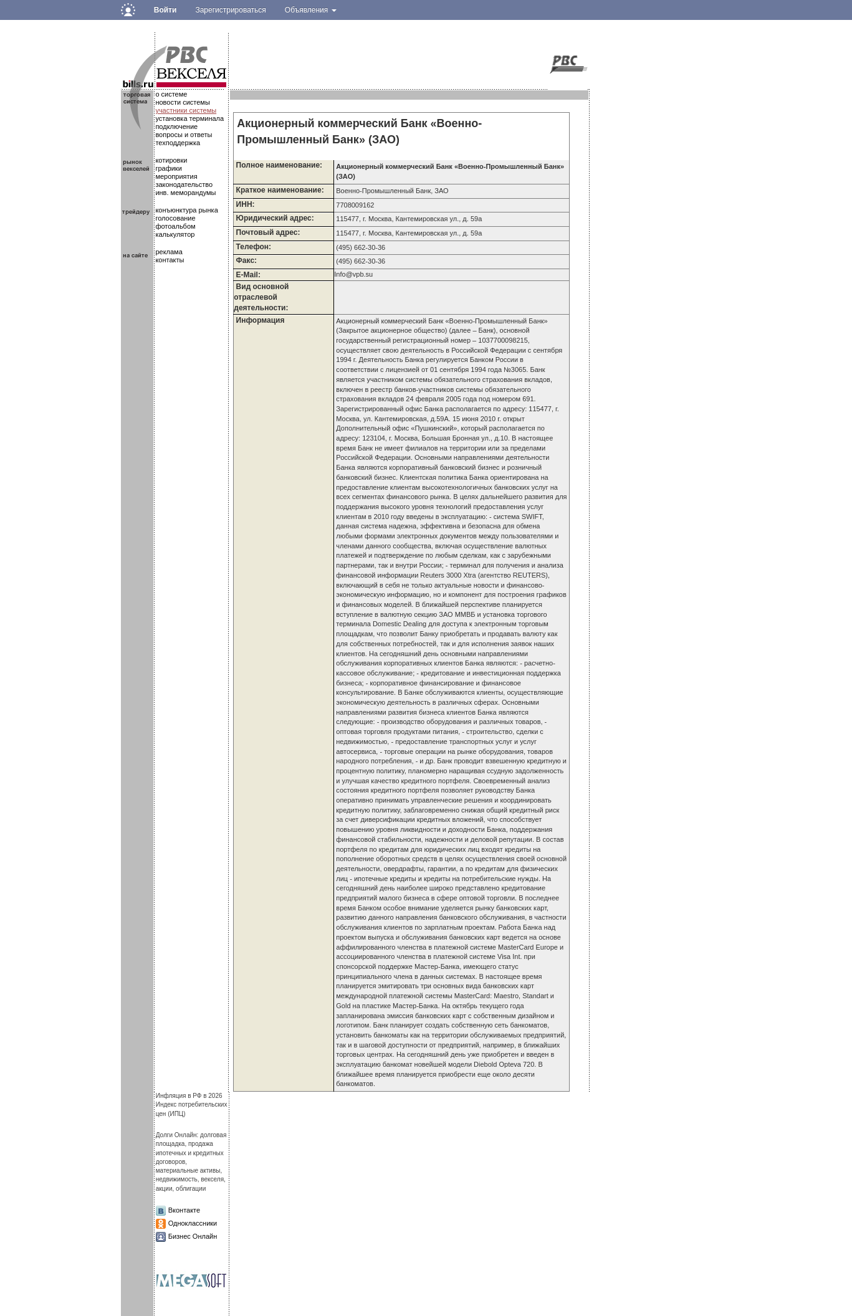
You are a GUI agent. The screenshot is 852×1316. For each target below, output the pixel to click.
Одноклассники (193, 1223)
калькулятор (174, 234)
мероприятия (176, 176)
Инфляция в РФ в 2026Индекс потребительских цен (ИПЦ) (191, 1104)
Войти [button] (165, 10)
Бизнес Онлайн (193, 1236)
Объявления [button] (311, 10)
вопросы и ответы (183, 134)
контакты (169, 260)
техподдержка (177, 142)
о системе (171, 94)
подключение (176, 126)
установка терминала (189, 118)
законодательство (184, 184)
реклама (168, 251)
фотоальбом (175, 226)
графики (168, 168)
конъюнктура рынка (186, 210)
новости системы (182, 102)
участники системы (185, 110)
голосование (175, 218)
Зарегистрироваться (230, 10)
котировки (171, 160)
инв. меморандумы (185, 192)
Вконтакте (184, 1210)
